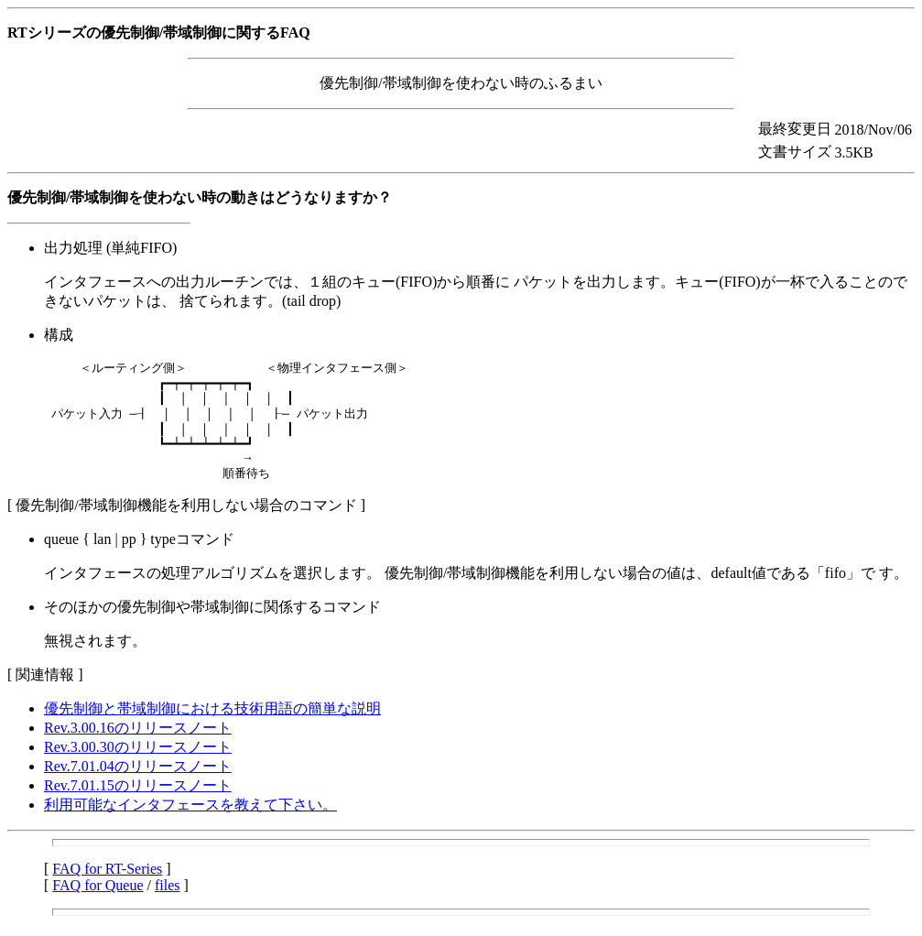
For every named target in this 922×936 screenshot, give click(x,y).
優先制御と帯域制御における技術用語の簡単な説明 (212, 721)
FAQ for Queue (97, 898)
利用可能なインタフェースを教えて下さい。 (190, 817)
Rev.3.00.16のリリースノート (138, 740)
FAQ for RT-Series (107, 881)
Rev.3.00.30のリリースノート (138, 759)
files (167, 898)
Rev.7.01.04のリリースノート (138, 779)
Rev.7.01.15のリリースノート (138, 798)
